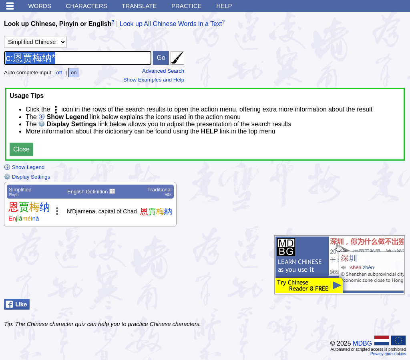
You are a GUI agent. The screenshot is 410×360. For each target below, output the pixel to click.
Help (224, 5)
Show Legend (24, 167)
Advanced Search (163, 71)
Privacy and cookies (388, 354)
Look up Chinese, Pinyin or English (57, 23)
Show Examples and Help (154, 80)
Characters (86, 5)
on (74, 73)
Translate (139, 5)
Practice (186, 5)
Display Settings (27, 177)
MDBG (362, 343)
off (59, 73)
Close (21, 149)
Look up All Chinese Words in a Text (171, 23)
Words (39, 5)
